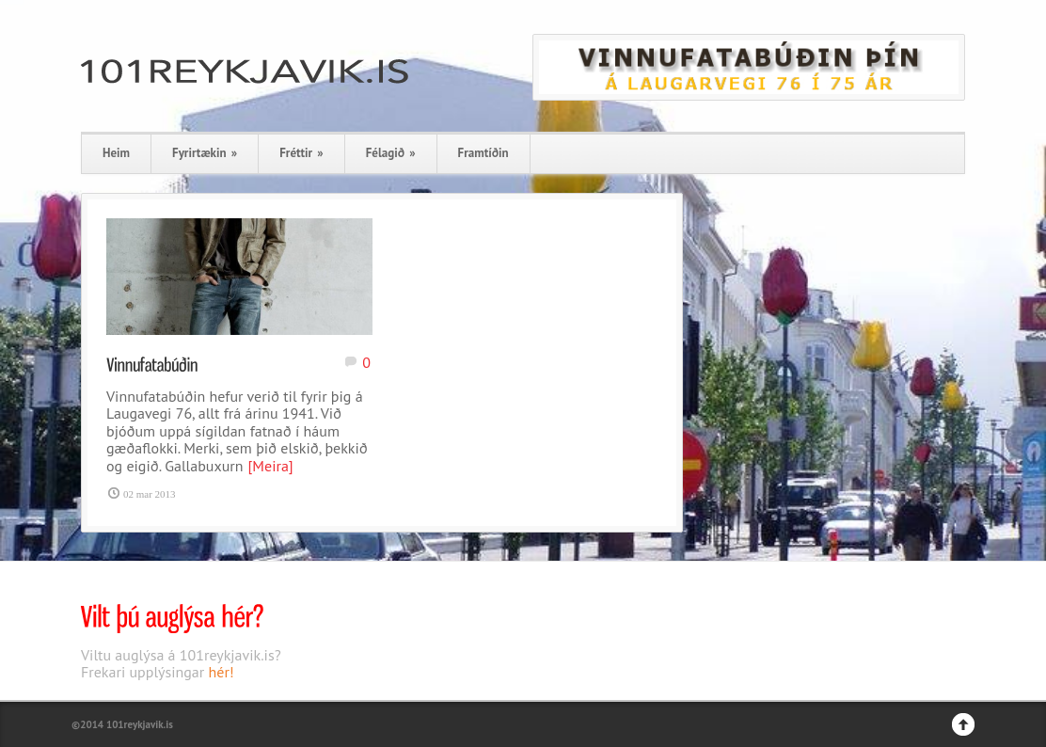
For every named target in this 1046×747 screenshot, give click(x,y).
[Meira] (270, 465)
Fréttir (301, 153)
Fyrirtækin (204, 153)
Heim (116, 153)
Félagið (391, 153)
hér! (221, 671)
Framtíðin (483, 153)
